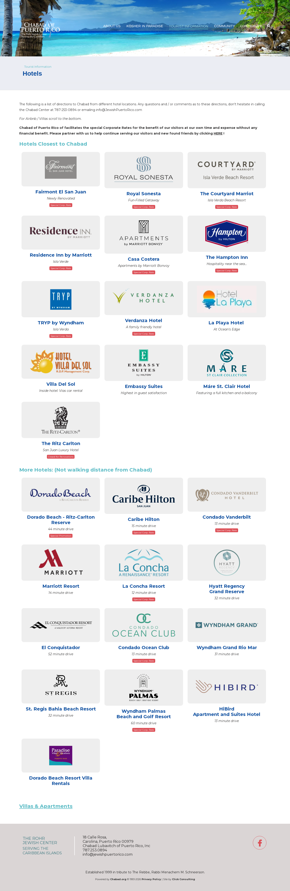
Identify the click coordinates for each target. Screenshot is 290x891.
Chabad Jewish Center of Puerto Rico (40, 10)
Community (224, 26)
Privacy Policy (151, 879)
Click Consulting (183, 879)
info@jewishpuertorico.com (108, 854)
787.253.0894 (95, 850)
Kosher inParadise (144, 26)
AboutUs (112, 26)
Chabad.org (118, 879)
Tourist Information (37, 66)
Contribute (251, 26)
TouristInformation (188, 26)
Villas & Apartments (45, 806)
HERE (218, 133)
